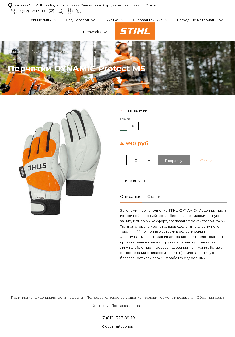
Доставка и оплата (127, 305)
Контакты (100, 305)
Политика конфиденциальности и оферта (47, 297)
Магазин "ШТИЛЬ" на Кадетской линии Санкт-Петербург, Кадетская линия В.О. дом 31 (84, 5)
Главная (14, 51)
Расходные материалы (197, 20)
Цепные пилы (39, 20)
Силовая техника (147, 20)
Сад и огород (77, 20)
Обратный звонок (117, 326)
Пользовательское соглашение (114, 297)
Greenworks (91, 32)
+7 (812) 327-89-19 (28, 11)
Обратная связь (210, 297)
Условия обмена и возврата (169, 297)
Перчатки (88, 51)
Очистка (111, 20)
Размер (125, 119)
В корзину (173, 160)
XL (134, 126)
